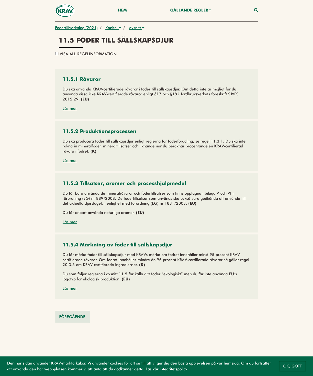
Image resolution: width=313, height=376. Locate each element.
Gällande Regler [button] (189, 10)
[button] (82, 80)
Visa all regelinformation (86, 54)
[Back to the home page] (65, 10)
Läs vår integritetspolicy (166, 369)
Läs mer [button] (70, 108)
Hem (122, 10)
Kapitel (113, 27)
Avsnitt (137, 27)
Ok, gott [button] (292, 366)
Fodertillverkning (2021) (76, 27)
